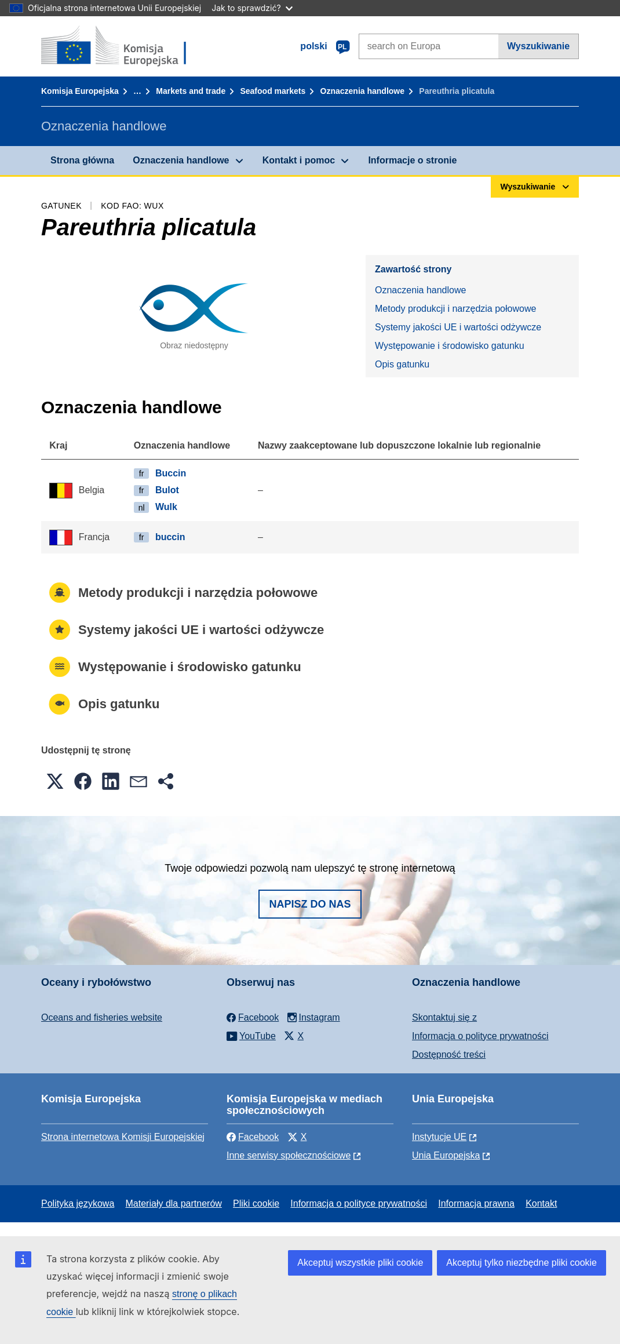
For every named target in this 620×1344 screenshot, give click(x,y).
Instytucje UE (439, 1137)
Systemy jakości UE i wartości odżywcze (458, 327)
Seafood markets (272, 91)
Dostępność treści (449, 1054)
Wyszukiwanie (538, 46)
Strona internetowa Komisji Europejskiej (123, 1137)
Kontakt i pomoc (298, 160)
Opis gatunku (402, 364)
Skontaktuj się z (444, 1017)
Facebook (253, 1137)
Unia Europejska (446, 1155)
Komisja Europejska (80, 91)
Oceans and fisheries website (101, 1017)
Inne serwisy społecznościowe (289, 1155)
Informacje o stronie (412, 160)
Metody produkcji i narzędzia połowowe (455, 309)
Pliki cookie (256, 1203)
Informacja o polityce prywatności (480, 1036)
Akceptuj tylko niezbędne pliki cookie (521, 1262)
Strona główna (82, 160)
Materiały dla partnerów (174, 1203)
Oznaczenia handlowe (362, 91)
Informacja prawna (476, 1203)
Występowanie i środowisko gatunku (449, 346)
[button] (55, 781)
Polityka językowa (77, 1203)
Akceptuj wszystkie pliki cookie (360, 1262)
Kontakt (541, 1203)
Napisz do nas (310, 904)
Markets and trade (190, 91)
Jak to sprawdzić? (251, 8)
